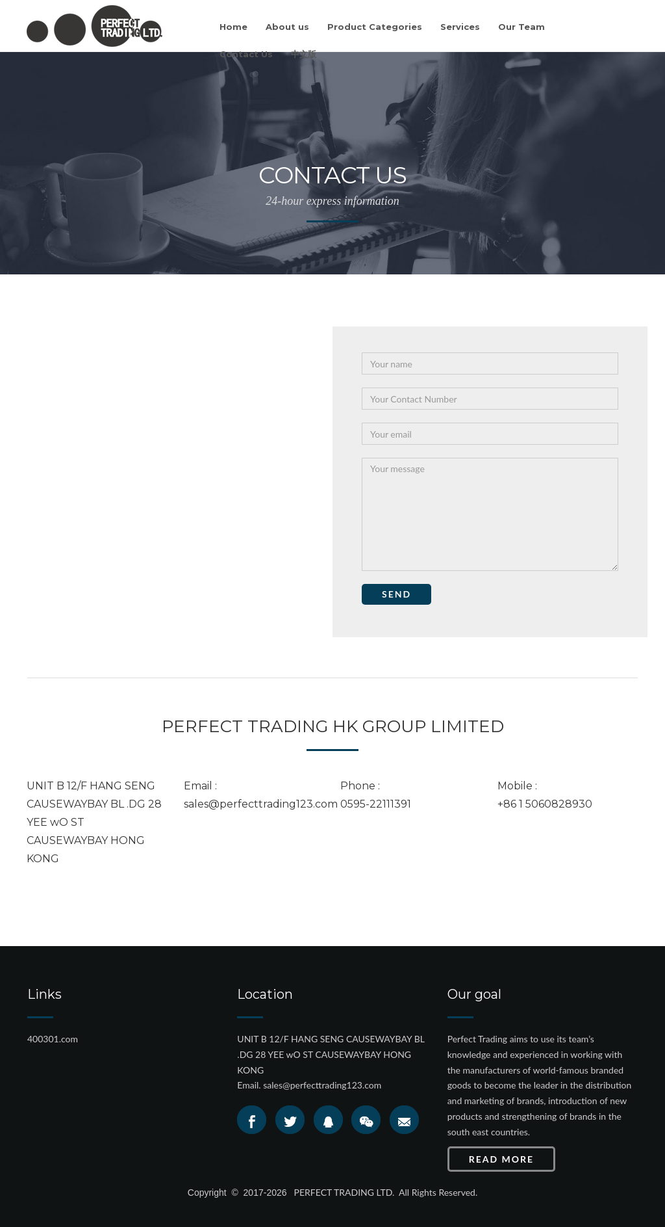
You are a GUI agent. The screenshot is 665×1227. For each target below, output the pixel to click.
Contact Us (246, 54)
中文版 (303, 54)
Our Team (521, 26)
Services (460, 26)
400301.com (52, 1038)
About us (287, 26)
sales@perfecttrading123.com (322, 1084)
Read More (501, 1159)
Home (233, 26)
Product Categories (374, 26)
